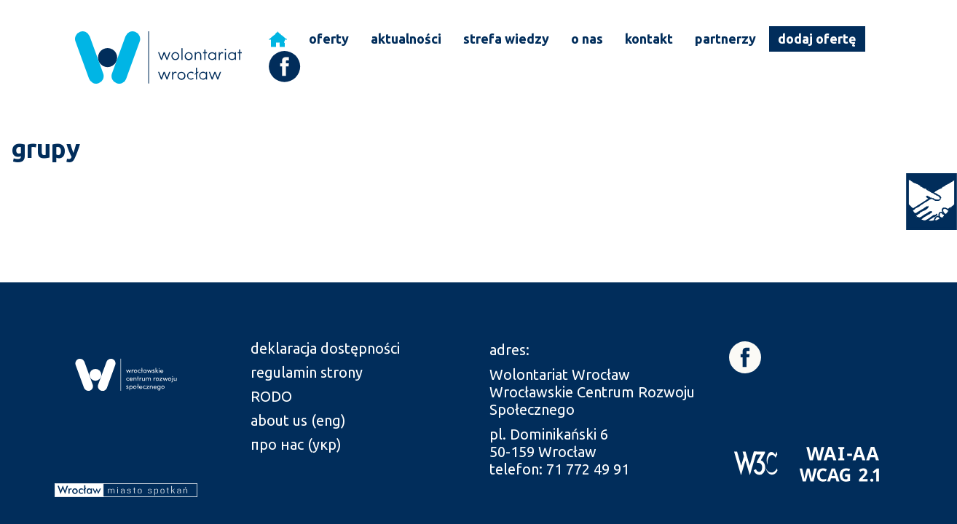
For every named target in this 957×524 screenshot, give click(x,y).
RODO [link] (271, 396)
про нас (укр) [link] (296, 444)
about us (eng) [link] (298, 420)
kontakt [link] (649, 38)
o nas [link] (587, 38)
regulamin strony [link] (307, 372)
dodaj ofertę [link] (817, 38)
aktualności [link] (406, 38)
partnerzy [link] (725, 38)
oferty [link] (329, 38)
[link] (931, 201)
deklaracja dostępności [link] (325, 348)
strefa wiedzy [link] (506, 38)
